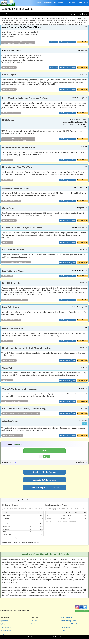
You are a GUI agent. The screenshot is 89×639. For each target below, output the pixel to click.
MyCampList (65, 627)
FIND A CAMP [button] (83, 3)
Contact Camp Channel (69, 624)
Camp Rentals (4, 634)
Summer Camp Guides (68, 621)
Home (63, 630)
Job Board (34, 621)
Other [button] (84, 423)
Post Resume (35, 624)
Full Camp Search (5, 630)
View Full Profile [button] (82, 42)
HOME (39, 3)
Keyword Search (5, 627)
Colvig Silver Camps (11, 50)
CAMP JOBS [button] (70, 3)
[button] (51, 42)
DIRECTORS (48, 3)
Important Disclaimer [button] (82, 611)
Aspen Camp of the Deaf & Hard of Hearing (22, 27)
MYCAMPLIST (58, 3)
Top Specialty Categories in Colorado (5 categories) (20, 542)
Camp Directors (66, 617)
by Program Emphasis (7, 624)
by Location (4, 621)
